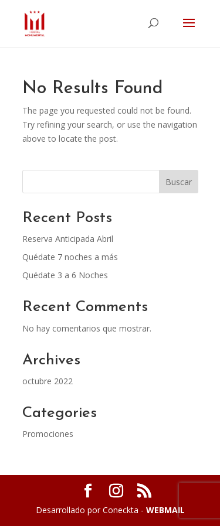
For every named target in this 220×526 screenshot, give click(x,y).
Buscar (178, 181)
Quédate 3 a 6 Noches (65, 275)
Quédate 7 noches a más (70, 256)
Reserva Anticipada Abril (67, 238)
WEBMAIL (165, 509)
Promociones (47, 433)
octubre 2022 (47, 381)
